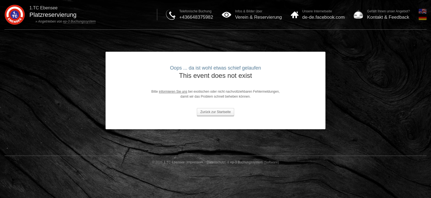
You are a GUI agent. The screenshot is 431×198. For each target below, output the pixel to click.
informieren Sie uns (173, 92)
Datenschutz (216, 162)
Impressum (195, 162)
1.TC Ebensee (174, 162)
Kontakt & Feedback (388, 17)
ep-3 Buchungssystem (79, 21)
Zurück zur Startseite (215, 112)
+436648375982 (196, 17)
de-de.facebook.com (323, 17)
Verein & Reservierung (258, 17)
